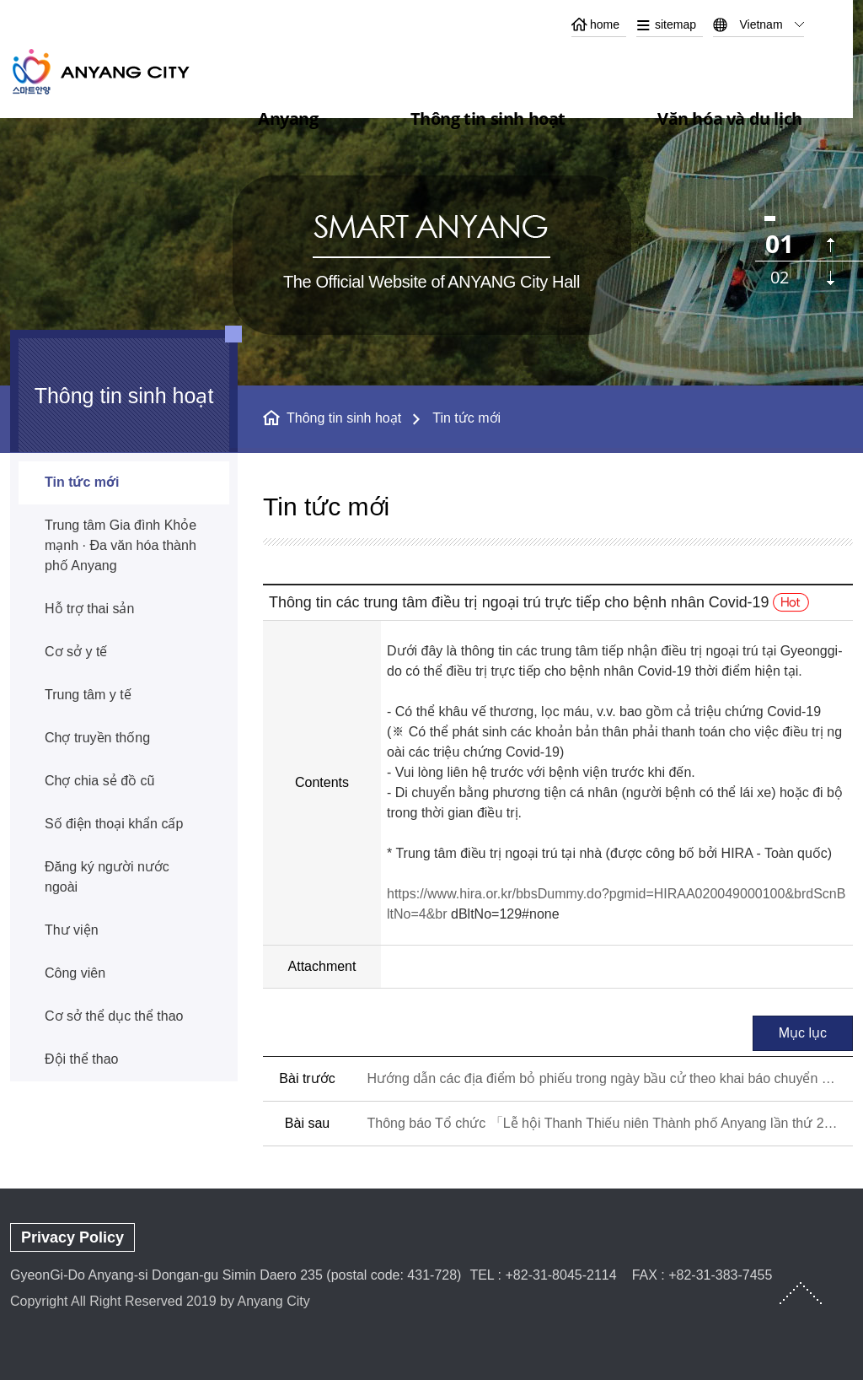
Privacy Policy (72, 1237)
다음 (831, 278)
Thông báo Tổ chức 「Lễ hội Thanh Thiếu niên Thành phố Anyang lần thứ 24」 (603, 1123)
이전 (831, 245)
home (604, 24)
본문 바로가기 (431, 0)
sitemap (675, 24)
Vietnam (760, 24)
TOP (801, 1293)
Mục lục (803, 1033)
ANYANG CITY (120, 71)
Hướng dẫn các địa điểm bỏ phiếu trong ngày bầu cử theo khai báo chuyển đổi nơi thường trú (603, 1078)
